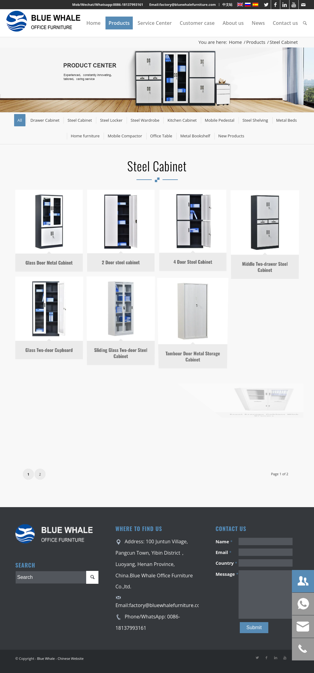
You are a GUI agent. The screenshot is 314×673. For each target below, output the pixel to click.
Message (227, 574)
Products (255, 42)
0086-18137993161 (128, 4)
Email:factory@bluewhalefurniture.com (182, 4)
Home (235, 42)
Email (224, 552)
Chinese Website (71, 658)
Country (226, 563)
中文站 (227, 4)
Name (224, 541)
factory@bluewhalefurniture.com (167, 605)
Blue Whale (46, 658)
